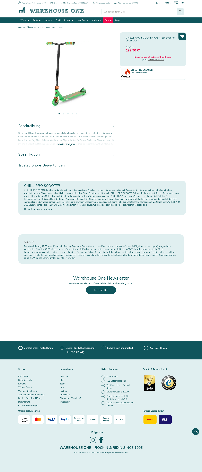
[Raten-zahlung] (106, 419)
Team (62, 383)
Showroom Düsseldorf (70, 397)
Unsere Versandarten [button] (153, 410)
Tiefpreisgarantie (103, 3)
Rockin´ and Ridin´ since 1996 (34, 3)
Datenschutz (24, 401)
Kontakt (22, 383)
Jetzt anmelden (101, 289)
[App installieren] (155, 347)
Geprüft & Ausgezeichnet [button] (155, 369)
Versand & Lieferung (27, 390)
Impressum (65, 401)
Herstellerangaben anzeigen (38, 208)
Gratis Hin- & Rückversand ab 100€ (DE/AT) (71, 3)
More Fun (82, 19)
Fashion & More (64, 19)
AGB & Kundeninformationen (31, 394)
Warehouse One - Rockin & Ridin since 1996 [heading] (101, 447)
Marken (96, 19)
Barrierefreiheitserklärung (30, 397)
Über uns (64, 375)
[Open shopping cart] (182, 2)
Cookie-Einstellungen (28, 405)
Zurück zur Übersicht (26, 26)
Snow (48, 19)
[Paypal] (65, 419)
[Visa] (51, 419)
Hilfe (168, 2)
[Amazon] (24, 419)
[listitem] (118, 376)
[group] (35, 347)
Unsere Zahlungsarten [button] (29, 410)
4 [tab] (72, 113)
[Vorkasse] (119, 419)
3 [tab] (68, 113)
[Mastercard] (38, 419)
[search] (139, 10)
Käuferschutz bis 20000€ (128, 3)
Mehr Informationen (156, 59)
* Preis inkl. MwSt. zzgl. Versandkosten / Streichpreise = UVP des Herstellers (101, 452)
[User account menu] (158, 2)
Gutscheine (65, 394)
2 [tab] (63, 113)
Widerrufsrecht (25, 386)
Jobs (62, 386)
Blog (117, 19)
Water (24, 19)
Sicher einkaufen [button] (109, 369)
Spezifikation (29, 153)
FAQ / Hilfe (23, 375)
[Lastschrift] (92, 419)
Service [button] (21, 369)
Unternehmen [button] (66, 369)
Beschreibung (29, 125)
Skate (37, 19)
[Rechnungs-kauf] (79, 419)
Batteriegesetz (25, 379)
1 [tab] (59, 113)
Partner (63, 390)
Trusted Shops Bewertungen (41, 164)
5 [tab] (76, 113)
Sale (108, 19)
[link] (93, 442)
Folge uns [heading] (97, 431)
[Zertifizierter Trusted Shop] (151, 384)
